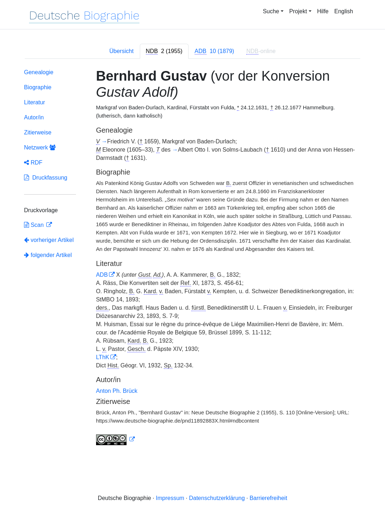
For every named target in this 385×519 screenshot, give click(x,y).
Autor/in (34, 117)
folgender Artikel (48, 255)
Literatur (34, 102)
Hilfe (323, 11)
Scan (34, 225)
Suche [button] (271, 11)
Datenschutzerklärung (217, 498)
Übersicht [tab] (121, 51)
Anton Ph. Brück (117, 391)
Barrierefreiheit (268, 498)
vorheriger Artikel (49, 240)
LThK (102, 357)
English (343, 11)
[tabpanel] (192, 258)
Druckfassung (45, 178)
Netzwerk (40, 147)
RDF (33, 162)
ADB (102, 275)
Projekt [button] (298, 11)
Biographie (38, 87)
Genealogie (38, 72)
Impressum (170, 498)
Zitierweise (37, 132)
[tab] (164, 51)
